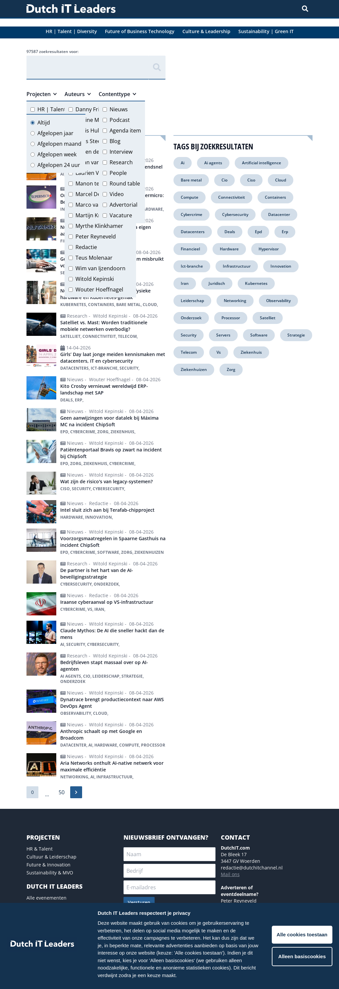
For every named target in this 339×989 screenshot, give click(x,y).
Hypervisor (269, 249)
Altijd (43, 122)
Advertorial (123, 204)
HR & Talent (39, 849)
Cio (224, 180)
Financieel (190, 249)
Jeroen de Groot (95, 151)
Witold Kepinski (94, 279)
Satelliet (267, 318)
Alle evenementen (46, 898)
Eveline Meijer (92, 120)
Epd (258, 231)
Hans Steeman (93, 141)
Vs (219, 352)
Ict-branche (192, 266)
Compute (189, 197)
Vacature (121, 215)
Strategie (296, 335)
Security (188, 335)
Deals (229, 231)
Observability (278, 300)
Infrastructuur (237, 266)
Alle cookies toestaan (302, 934)
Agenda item (125, 130)
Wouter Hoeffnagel (99, 289)
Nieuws (119, 109)
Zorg (231, 369)
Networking (235, 300)
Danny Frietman (95, 109)
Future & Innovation (48, 864)
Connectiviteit (231, 197)
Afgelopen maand (59, 143)
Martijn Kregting (95, 215)
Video (117, 194)
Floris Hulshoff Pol (98, 130)
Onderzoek (191, 318)
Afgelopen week (56, 154)
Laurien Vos (90, 173)
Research (121, 162)
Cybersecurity (235, 214)
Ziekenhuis (251, 352)
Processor (230, 318)
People (118, 173)
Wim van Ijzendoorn (100, 268)
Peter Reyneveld (95, 236)
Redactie (86, 247)
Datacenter (279, 214)
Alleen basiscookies (302, 956)
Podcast (120, 120)
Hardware (229, 249)
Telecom (189, 352)
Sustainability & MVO (49, 872)
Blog (115, 141)
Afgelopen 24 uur (58, 165)
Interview (121, 151)
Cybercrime (191, 214)
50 (62, 792)
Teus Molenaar (94, 257)
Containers (275, 197)
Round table (125, 183)
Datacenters (193, 231)
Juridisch (217, 283)
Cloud (280, 180)
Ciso (251, 180)
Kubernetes (256, 283)
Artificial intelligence (261, 163)
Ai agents (213, 163)
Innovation (280, 266)
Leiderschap (192, 300)
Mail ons (230, 874)
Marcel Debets (93, 194)
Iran (185, 283)
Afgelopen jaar (55, 133)
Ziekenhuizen (194, 369)
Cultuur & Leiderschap (51, 857)
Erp (285, 231)
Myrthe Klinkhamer (99, 226)
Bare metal (191, 180)
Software (258, 335)
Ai (182, 163)
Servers (223, 335)
